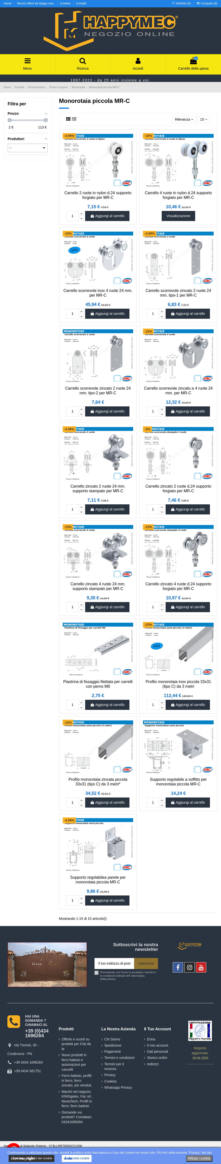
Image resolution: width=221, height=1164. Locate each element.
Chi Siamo (112, 1039)
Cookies (66, 3)
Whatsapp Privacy (118, 1087)
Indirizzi (152, 1064)
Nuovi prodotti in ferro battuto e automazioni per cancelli (74, 1062)
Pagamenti (112, 1051)
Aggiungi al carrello (107, 216)
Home (8, 3)
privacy (111, 978)
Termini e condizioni (119, 1058)
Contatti (81, 3)
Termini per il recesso (114, 1066)
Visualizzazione (178, 216)
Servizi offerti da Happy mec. (36, 3)
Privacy (110, 1075)
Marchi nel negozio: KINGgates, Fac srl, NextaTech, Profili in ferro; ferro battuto (77, 1099)
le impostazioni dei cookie (31, 1158)
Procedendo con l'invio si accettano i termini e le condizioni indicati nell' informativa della (128, 975)
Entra (151, 1039)
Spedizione (112, 1045)
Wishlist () (181, 3)
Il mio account (157, 1045)
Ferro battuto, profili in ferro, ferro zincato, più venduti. (77, 1080)
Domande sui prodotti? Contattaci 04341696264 (76, 1117)
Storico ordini (157, 1058)
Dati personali (157, 1051)
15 (203, 119)
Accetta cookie (76, 1158)
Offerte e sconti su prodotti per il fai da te (76, 1044)
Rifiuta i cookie (199, 1158)
